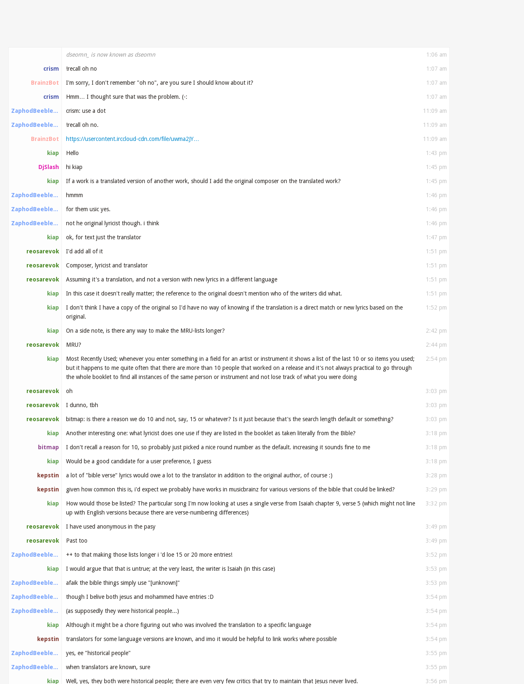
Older (474, 65)
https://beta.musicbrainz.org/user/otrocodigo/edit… (263, 601)
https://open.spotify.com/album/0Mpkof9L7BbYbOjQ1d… (139, 283)
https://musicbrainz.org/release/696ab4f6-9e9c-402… (134, 424)
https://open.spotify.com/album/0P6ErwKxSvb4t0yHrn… (272, 311)
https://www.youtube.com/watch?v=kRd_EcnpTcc (301, 564)
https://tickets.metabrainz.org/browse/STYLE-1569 (178, 110)
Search (499, 33)
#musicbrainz (40, 34)
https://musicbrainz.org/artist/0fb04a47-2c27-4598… (134, 508)
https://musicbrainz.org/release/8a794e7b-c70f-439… (211, 325)
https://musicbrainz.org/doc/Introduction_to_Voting (250, 587)
